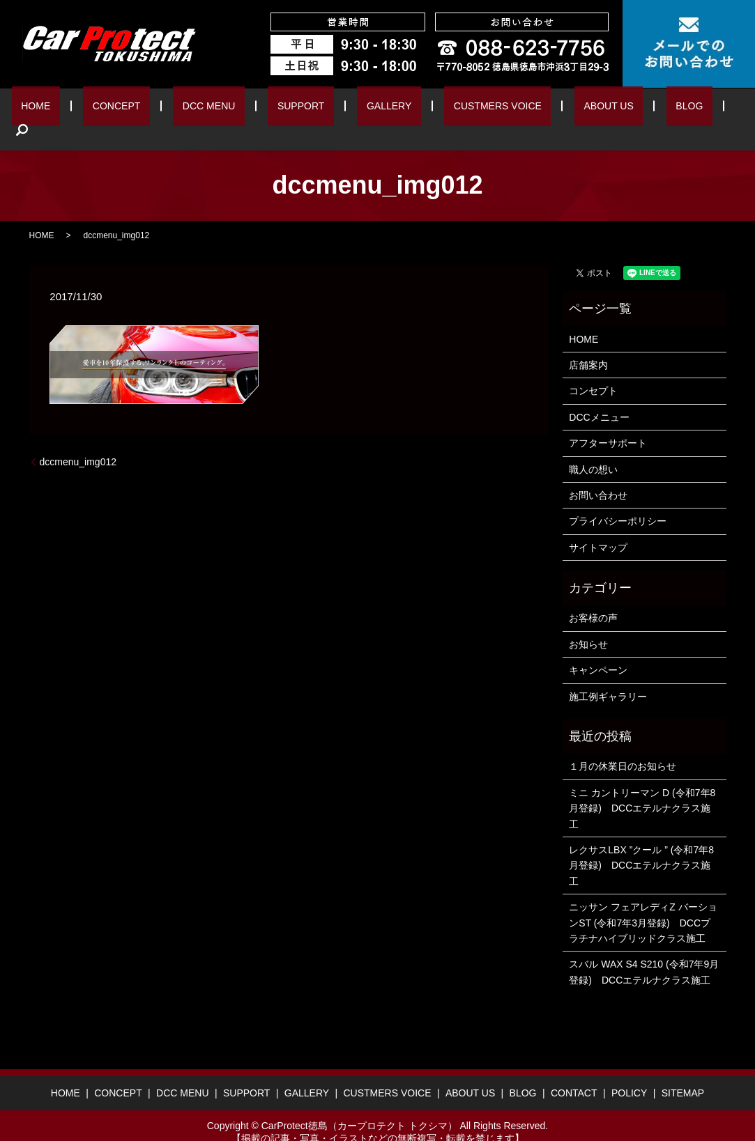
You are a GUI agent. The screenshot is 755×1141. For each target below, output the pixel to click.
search (680, 108)
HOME (80, 108)
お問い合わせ (598, 473)
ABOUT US (565, 108)
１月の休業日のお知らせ (622, 745)
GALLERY (372, 108)
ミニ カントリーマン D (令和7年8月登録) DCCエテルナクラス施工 (642, 787)
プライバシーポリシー (617, 500)
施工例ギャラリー (608, 675)
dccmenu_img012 (78, 440)
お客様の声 (593, 597)
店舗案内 (588, 343)
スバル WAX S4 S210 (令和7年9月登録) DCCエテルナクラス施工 (644, 951)
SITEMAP (683, 1072)
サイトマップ (598, 525)
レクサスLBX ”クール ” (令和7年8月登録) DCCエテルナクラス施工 (641, 844)
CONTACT (574, 1072)
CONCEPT (144, 108)
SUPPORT (298, 108)
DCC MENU (222, 108)
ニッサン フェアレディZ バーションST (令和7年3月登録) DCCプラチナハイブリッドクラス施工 (643, 901)
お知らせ (588, 622)
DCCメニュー (599, 395)
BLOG (631, 108)
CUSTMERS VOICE (467, 108)
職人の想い (593, 447)
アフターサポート (608, 421)
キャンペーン (598, 649)
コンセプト (593, 369)
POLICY (629, 1072)
